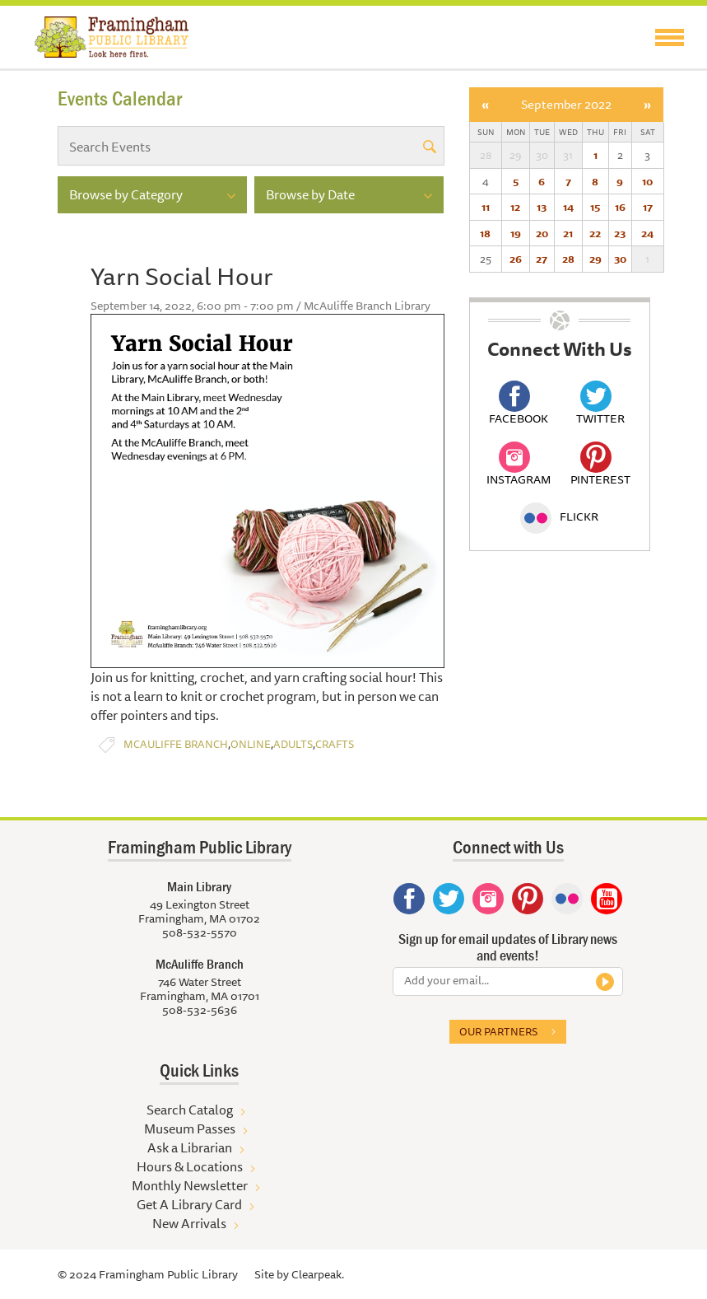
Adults (293, 744)
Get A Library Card (189, 1204)
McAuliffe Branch (175, 744)
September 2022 (566, 104)
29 (595, 258)
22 (595, 233)
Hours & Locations (190, 1166)
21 (568, 233)
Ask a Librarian (189, 1147)
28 (568, 258)
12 (515, 207)
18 (485, 233)
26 (515, 258)
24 (647, 233)
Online (250, 744)
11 (485, 207)
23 (620, 233)
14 (568, 207)
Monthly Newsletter (190, 1185)
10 (647, 181)
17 (648, 207)
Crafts (334, 744)
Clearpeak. (317, 1274)
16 (620, 207)
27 (541, 258)
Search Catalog (190, 1109)
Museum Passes (189, 1128)
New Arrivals (189, 1223)
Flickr (559, 516)
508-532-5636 (199, 1010)
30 (620, 258)
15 (595, 207)
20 (542, 233)
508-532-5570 (199, 932)
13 (542, 207)
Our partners (498, 1031)
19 (515, 233)
